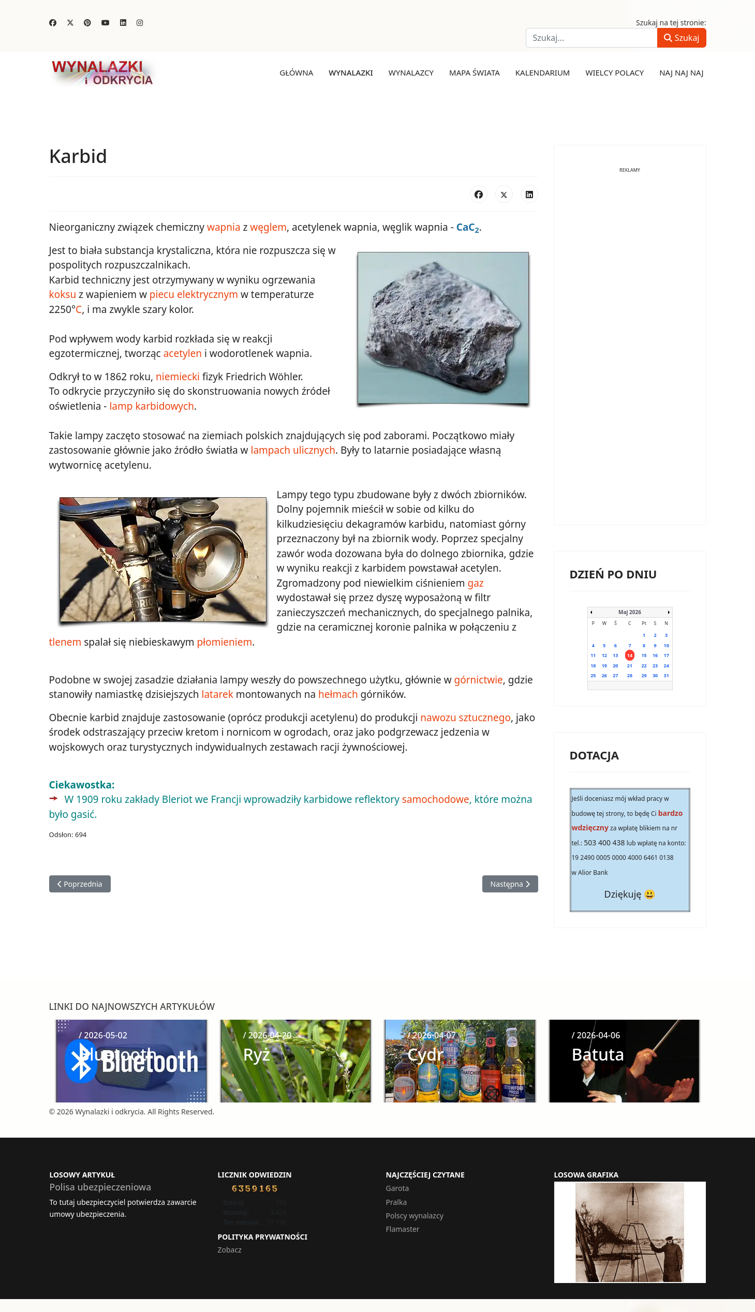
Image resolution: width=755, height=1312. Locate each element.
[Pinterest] (87, 22)
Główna (296, 72)
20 (615, 665)
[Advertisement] (630, 354)
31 (666, 675)
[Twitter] (70, 22)
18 (593, 665)
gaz (475, 583)
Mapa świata (474, 72)
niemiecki (178, 376)
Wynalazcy (411, 72)
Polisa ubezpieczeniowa (101, 1187)
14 (629, 655)
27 (615, 675)
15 (643, 655)
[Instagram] (140, 22)
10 (666, 645)
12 (604, 655)
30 (655, 675)
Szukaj (681, 37)
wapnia (224, 227)
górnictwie (478, 680)
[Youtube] (105, 22)
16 (655, 655)
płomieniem (225, 642)
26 (604, 675)
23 (655, 665)
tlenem (65, 642)
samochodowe (435, 799)
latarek (217, 694)
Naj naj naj (681, 72)
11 (593, 655)
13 (615, 655)
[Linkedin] (123, 22)
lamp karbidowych (151, 406)
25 (593, 675)
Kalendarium (542, 72)
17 (666, 655)
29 (643, 675)
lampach (270, 450)
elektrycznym (207, 294)
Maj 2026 (629, 612)
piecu (162, 294)
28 (629, 675)
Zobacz (230, 1250)
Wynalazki (351, 72)
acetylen (183, 353)
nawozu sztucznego (465, 717)
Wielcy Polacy (614, 72)
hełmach (338, 694)
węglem (268, 227)
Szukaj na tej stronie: (671, 22)
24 (666, 665)
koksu (63, 294)
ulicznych (314, 450)
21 (629, 665)
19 (604, 665)
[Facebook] (52, 22)
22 (643, 665)
